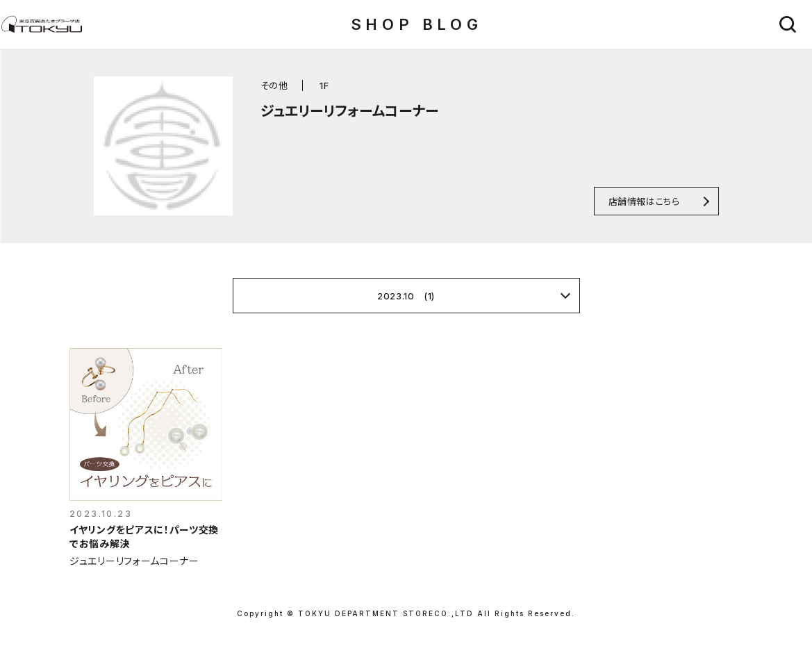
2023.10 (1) (406, 295)
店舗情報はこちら (644, 201)
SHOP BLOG (416, 24)
